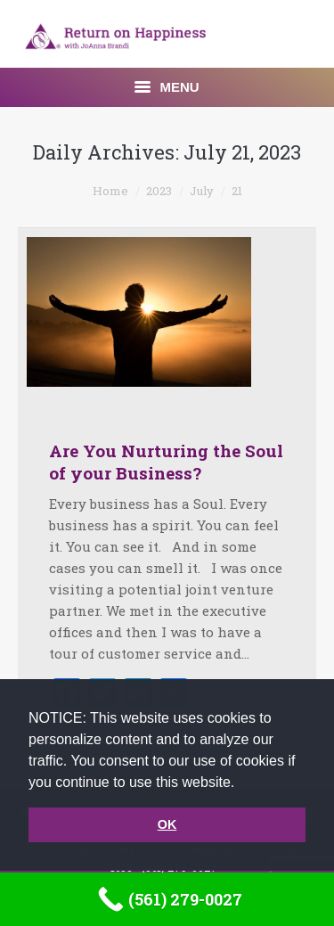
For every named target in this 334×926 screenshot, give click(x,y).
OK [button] (167, 824)
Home (110, 191)
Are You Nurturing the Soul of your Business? (166, 461)
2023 (159, 191)
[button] (241, 783)
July (202, 191)
